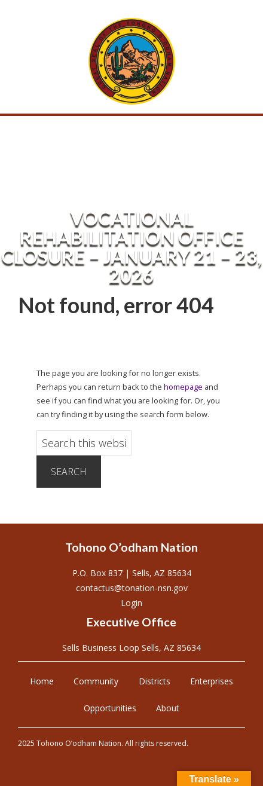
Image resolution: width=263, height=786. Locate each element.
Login (131, 602)
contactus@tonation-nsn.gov (132, 588)
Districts (154, 681)
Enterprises (211, 681)
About (167, 708)
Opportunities (110, 708)
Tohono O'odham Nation (131, 61)
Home (42, 681)
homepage (183, 386)
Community (96, 681)
